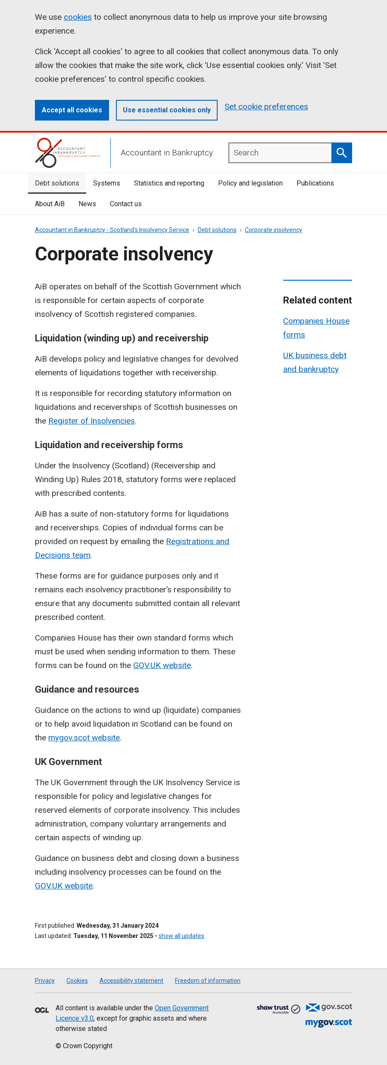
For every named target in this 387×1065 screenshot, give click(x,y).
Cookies (77, 980)
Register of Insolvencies (91, 421)
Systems (106, 183)
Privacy (45, 980)
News (87, 204)
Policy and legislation (250, 183)
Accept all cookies (72, 110)
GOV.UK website (162, 665)
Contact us (126, 204)
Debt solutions (57, 183)
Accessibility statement (131, 980)
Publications (315, 183)
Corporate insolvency (273, 229)
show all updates (181, 935)
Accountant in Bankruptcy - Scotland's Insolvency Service (112, 229)
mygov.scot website (84, 738)
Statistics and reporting (169, 183)
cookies (78, 17)
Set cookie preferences (266, 106)
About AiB (50, 204)
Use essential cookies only (167, 110)
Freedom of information (207, 980)
